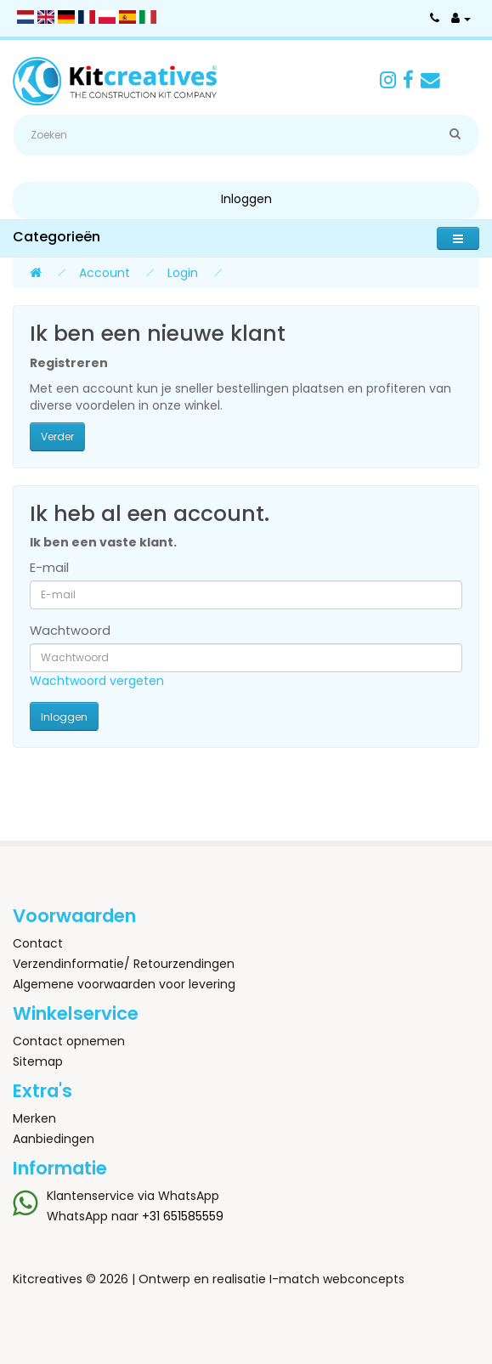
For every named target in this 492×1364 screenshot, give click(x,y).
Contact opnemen (69, 1041)
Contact (38, 943)
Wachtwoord (70, 630)
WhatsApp (188, 1195)
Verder (57, 436)
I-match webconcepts (336, 1279)
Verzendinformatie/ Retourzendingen (124, 963)
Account (104, 272)
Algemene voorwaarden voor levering (124, 984)
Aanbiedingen (53, 1138)
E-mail (49, 567)
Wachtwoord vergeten (97, 680)
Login (182, 272)
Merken (34, 1118)
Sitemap (38, 1061)
